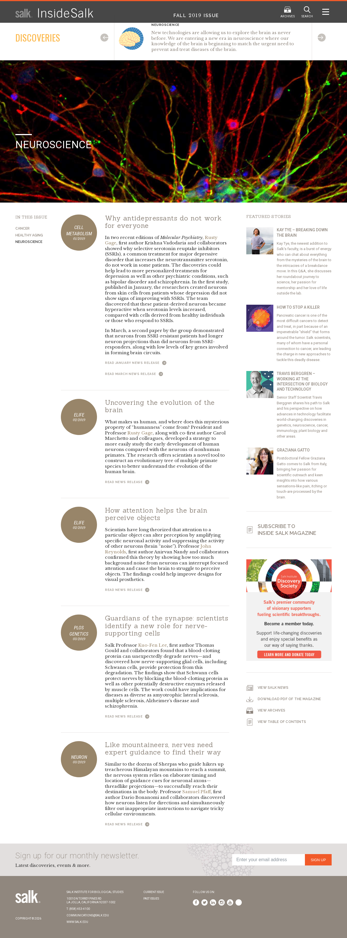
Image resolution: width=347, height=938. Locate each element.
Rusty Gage (140, 433)
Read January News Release (135, 363)
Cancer (22, 228)
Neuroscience (28, 242)
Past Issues (151, 898)
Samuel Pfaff (196, 791)
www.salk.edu (77, 921)
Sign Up (318, 860)
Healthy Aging (29, 235)
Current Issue (153, 892)
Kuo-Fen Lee (152, 645)
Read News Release (127, 482)
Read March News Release (134, 374)
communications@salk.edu (88, 915)
